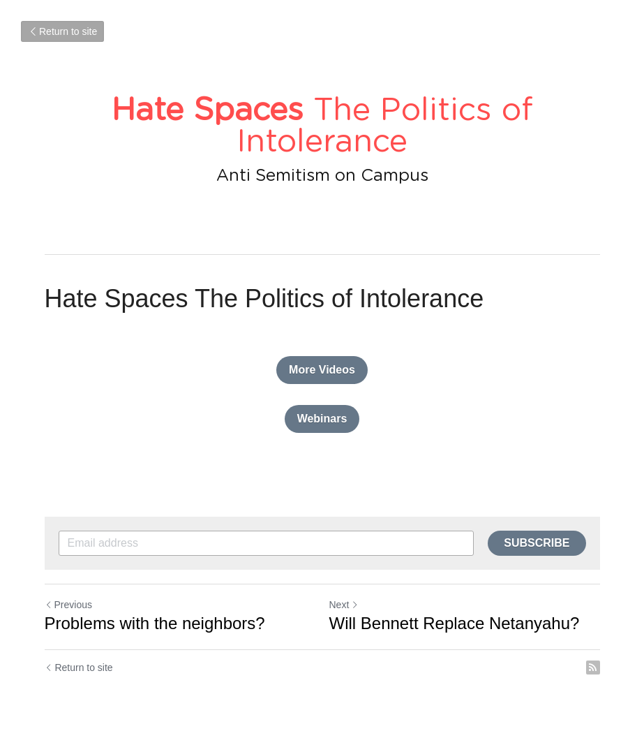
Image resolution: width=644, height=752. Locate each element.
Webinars (322, 419)
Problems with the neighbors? (155, 623)
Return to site (62, 31)
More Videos (322, 370)
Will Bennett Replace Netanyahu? (454, 623)
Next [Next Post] (344, 604)
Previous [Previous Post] (68, 604)
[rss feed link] (593, 667)
